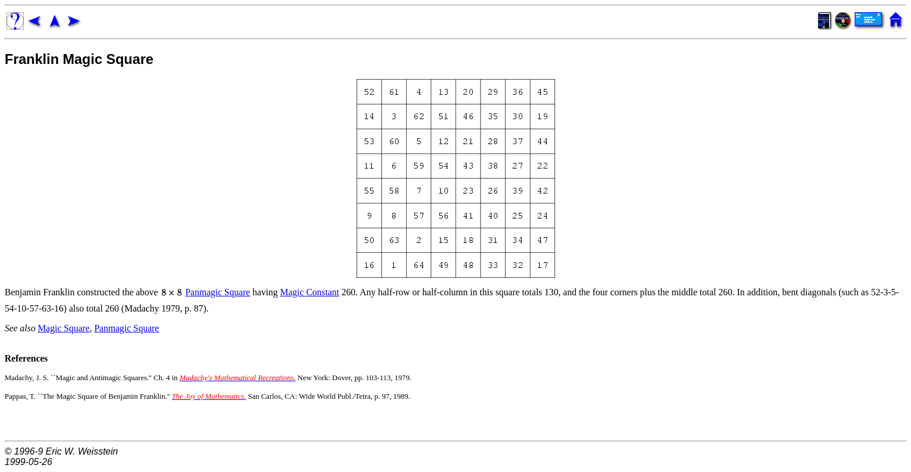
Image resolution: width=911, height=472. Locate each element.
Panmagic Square (217, 292)
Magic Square (63, 328)
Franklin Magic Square (79, 59)
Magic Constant (309, 292)
